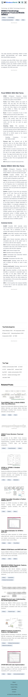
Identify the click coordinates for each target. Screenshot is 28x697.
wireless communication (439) (9, 366)
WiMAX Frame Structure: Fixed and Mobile (12, 434)
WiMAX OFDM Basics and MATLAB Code (14, 549)
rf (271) (4, 369)
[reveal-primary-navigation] (25, 2)
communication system (19, 674)
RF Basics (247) (6, 333)
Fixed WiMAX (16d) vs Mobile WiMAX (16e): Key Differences (13, 403)
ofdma (17, 19)
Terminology (4, 8)
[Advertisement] (14, 38)
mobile (9, 414)
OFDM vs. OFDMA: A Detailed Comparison (10, 468)
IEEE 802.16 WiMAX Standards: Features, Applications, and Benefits (14, 565)
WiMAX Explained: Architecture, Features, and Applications (11, 631)
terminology (11, 17)
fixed (15, 414)
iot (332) (20, 366)
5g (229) (4, 372)
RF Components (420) (19, 330)
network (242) (18, 369)
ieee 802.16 (10, 577)
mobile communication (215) (15, 372)
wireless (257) (10, 369)
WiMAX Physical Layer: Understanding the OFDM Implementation (13, 599)
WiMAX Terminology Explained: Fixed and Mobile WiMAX (18, 8)
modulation (16, 479)
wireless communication (7, 19)
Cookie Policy (14, 687)
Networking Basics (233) (17, 333)
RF (9, 2)
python (9, 511)
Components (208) (7, 336)
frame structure (11, 448)
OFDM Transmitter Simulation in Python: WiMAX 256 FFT (13, 499)
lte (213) (4, 374)
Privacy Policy (14, 684)
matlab (3, 543)
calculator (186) (6, 377)
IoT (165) (15, 336)
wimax (3, 17)
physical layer (11, 611)
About (14, 682)
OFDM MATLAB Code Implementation (12, 664)
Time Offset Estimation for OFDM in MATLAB (12, 531)
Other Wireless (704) (7, 330)
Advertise (14, 689)
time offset (16, 543)
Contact (14, 691)
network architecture (7, 645)
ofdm (23, 19)
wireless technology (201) (14, 374)
